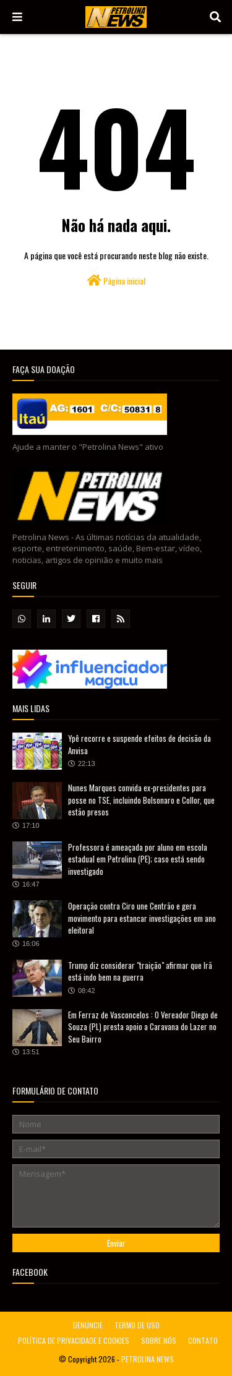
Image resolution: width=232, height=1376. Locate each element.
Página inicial (116, 280)
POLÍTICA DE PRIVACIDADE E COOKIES (73, 1340)
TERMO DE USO (137, 1325)
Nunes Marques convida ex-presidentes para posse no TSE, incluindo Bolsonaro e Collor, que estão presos (141, 799)
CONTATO (203, 1340)
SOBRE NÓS (158, 1340)
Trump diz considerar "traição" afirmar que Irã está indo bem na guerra (140, 971)
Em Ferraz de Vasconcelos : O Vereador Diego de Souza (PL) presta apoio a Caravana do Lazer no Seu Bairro (143, 1026)
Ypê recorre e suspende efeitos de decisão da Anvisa (139, 744)
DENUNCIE (88, 1325)
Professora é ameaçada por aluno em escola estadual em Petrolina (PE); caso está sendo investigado (137, 859)
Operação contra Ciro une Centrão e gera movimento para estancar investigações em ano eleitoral (142, 918)
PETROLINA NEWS (147, 1359)
